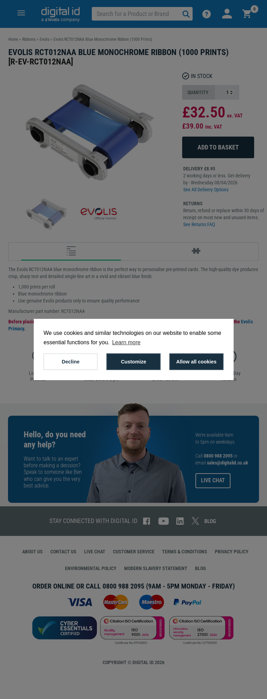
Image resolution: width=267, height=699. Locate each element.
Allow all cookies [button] (196, 361)
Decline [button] (71, 361)
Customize (133, 361)
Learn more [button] (126, 342)
